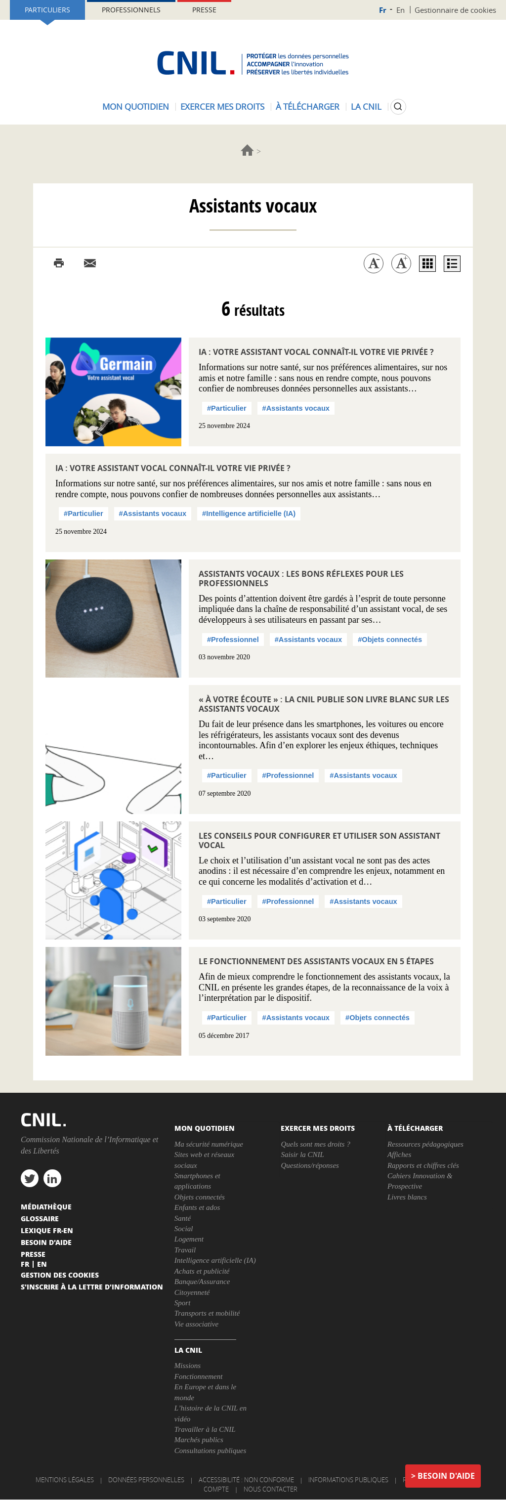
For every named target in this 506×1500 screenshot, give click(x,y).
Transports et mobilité (207, 1313)
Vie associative (196, 1324)
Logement (189, 1239)
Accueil (247, 150)
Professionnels (131, 9)
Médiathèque (46, 1206)
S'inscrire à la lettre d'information (92, 1286)
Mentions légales (65, 1479)
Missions (187, 1366)
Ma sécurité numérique (208, 1144)
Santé (182, 1218)
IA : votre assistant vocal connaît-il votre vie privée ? (316, 351)
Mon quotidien (135, 106)
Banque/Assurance (202, 1282)
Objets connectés (199, 1197)
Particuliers (47, 9)
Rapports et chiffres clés (423, 1165)
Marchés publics (198, 1440)
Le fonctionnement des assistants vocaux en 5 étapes (316, 961)
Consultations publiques (210, 1451)
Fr (382, 10)
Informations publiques (348, 1479)
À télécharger (307, 106)
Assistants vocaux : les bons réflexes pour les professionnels (301, 578)
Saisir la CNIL (302, 1154)
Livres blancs (407, 1197)
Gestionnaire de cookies (455, 10)
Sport (182, 1303)
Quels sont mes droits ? (315, 1144)
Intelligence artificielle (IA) (215, 1260)
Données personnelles (146, 1479)
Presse (204, 9)
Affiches (399, 1154)
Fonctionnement (198, 1376)
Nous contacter (270, 1489)
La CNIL (366, 106)
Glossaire (40, 1218)
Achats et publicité (202, 1271)
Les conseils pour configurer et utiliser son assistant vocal (319, 840)
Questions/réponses (310, 1165)
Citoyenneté (192, 1292)
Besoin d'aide (446, 1475)
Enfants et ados (197, 1207)
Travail (185, 1250)
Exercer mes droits (222, 106)
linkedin (52, 1178)
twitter (30, 1178)
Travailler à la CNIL (205, 1429)
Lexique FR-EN (47, 1230)
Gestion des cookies (60, 1275)
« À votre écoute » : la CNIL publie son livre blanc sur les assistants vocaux (324, 704)
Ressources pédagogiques (425, 1144)
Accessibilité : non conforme (246, 1479)
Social (183, 1229)
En (400, 10)
